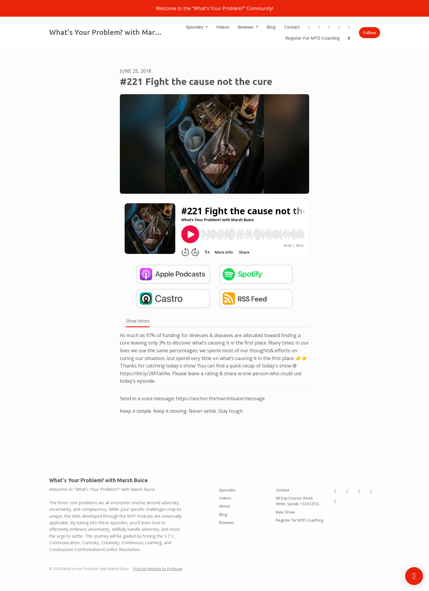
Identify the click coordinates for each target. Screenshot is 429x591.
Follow (369, 32)
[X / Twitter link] (339, 26)
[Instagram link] (309, 26)
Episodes (195, 27)
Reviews (246, 27)
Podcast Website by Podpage (158, 568)
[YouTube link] (349, 26)
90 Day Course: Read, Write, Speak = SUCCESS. (298, 500)
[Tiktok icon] (359, 491)
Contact (292, 27)
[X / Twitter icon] (371, 491)
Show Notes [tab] (138, 321)
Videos (222, 27)
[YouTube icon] (335, 501)
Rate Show (285, 512)
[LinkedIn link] (319, 26)
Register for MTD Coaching (312, 38)
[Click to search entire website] (349, 38)
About (224, 506)
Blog (271, 27)
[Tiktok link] (329, 26)
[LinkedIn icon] (347, 491)
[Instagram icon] (335, 491)
